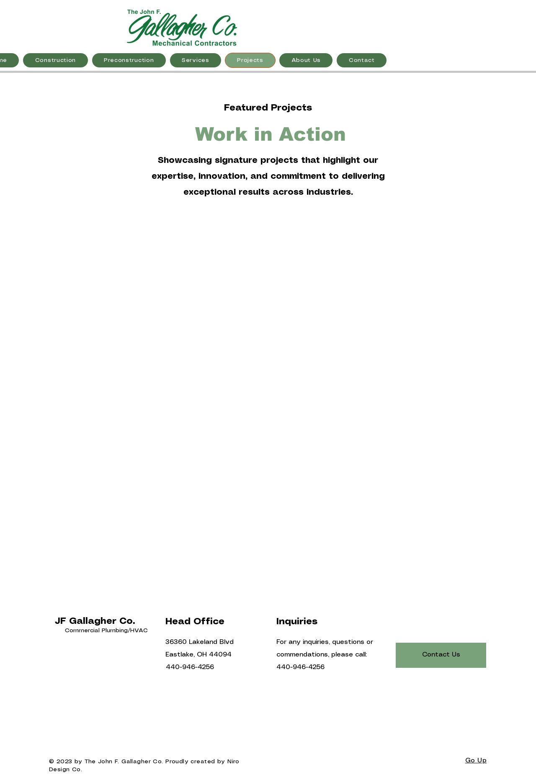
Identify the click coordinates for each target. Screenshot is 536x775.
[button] (55, 60)
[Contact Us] (441, 655)
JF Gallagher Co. (95, 621)
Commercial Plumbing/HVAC (106, 630)
